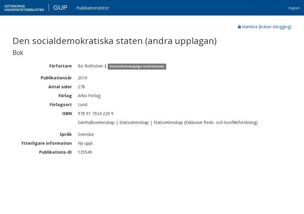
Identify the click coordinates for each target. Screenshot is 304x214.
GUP (60, 7)
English (294, 8)
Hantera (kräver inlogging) (265, 26)
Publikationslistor (92, 8)
